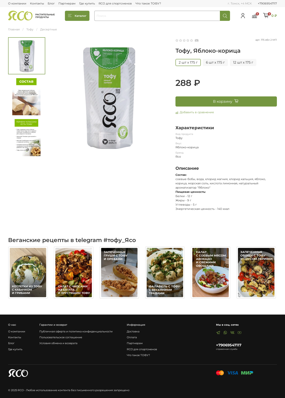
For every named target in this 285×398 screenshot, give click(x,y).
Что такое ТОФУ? (148, 3)
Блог (51, 3)
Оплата (132, 337)
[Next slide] (26, 151)
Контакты (37, 3)
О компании (17, 3)
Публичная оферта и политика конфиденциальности (76, 331)
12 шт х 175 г (243, 62)
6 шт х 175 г (215, 62)
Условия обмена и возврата (58, 343)
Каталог (77, 16)
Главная (14, 29)
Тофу (29, 29)
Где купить (87, 3)
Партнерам (66, 3)
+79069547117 (267, 3)
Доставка (133, 331)
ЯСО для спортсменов (115, 3)
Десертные (48, 29)
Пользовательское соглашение (60, 337)
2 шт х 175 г (188, 62)
